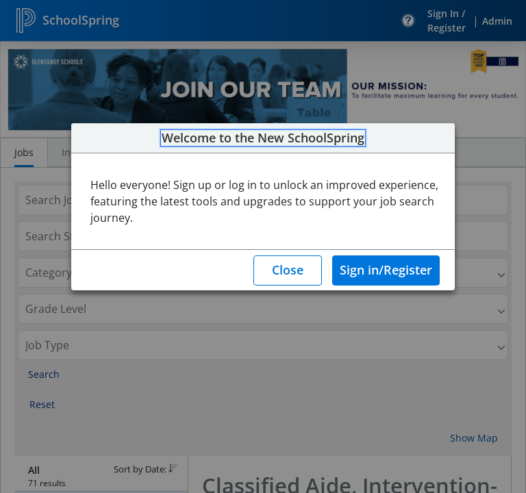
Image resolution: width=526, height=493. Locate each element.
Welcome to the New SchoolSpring (263, 138)
